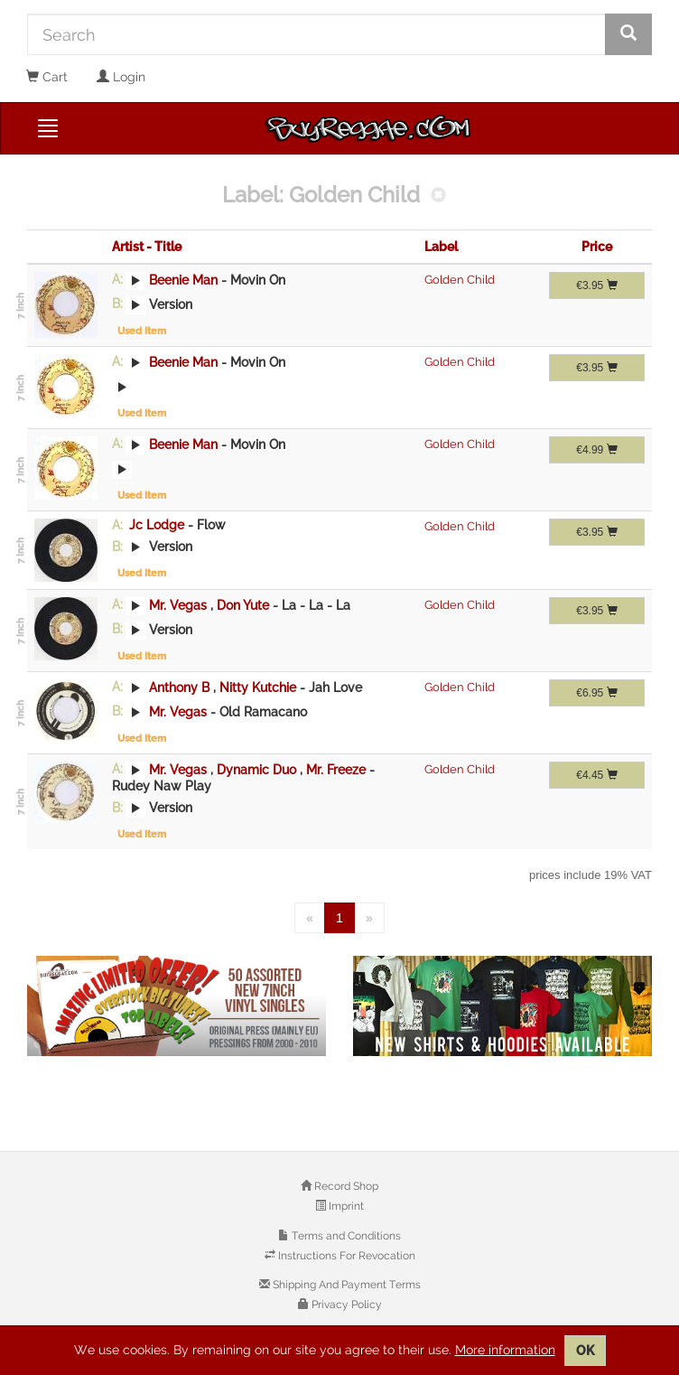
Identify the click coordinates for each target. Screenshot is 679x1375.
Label (441, 246)
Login (121, 77)
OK (585, 1350)
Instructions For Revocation (345, 1255)
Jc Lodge (157, 525)
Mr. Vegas (177, 604)
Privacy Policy (345, 1304)
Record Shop (345, 1186)
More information (505, 1349)
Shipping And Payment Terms (345, 1284)
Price (596, 246)
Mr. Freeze (337, 769)
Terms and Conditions (345, 1236)
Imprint (345, 1206)
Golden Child (459, 279)
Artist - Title (146, 246)
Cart (47, 77)
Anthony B (179, 686)
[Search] (316, 34)
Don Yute (245, 604)
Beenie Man (183, 279)
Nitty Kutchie (259, 686)
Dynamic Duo (258, 769)
